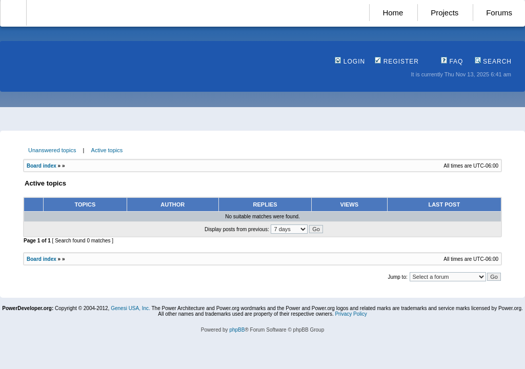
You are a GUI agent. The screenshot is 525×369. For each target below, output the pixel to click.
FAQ (452, 61)
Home (392, 12)
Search (493, 61)
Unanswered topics (52, 150)
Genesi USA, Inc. (130, 308)
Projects (444, 12)
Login (350, 61)
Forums (499, 12)
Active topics (107, 150)
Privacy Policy (351, 314)
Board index (41, 166)
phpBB (237, 330)
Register (397, 61)
